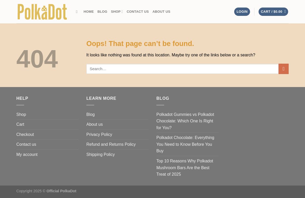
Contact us (138, 12)
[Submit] (284, 69)
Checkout (25, 134)
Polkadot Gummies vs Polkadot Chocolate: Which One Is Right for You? (185, 121)
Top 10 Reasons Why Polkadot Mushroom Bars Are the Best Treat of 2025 (184, 167)
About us (161, 12)
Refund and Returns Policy (111, 144)
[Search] (78, 12)
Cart (20, 124)
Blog (102, 12)
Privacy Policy (99, 134)
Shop (117, 11)
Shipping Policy (100, 154)
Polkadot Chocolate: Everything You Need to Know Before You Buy (185, 144)
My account (27, 154)
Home (89, 12)
